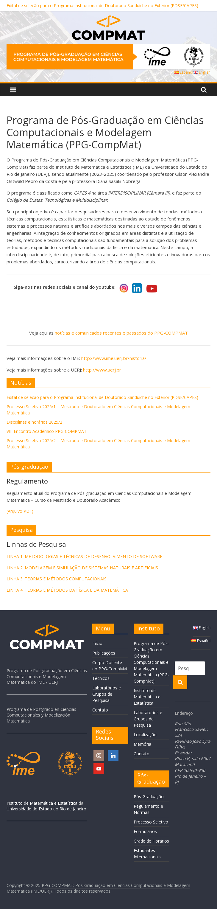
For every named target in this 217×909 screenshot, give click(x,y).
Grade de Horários (151, 841)
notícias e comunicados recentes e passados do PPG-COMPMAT (121, 333)
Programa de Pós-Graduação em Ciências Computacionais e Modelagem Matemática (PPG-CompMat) (151, 662)
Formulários (145, 831)
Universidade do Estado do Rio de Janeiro (46, 809)
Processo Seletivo (151, 822)
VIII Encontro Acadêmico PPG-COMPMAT (47, 431)
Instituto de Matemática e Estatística (42, 803)
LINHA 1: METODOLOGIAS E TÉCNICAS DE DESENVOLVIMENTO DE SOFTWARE (84, 556)
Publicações (103, 653)
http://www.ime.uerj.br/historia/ (113, 358)
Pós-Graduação (149, 796)
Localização (145, 734)
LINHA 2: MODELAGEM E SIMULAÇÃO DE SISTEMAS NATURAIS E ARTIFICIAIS (82, 568)
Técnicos (101, 678)
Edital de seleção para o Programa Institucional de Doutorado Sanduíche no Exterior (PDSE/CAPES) (102, 5)
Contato (100, 710)
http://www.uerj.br (102, 370)
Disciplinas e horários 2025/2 (34, 422)
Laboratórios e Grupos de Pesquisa (106, 694)
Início (97, 643)
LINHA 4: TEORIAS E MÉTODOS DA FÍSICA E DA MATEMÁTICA (67, 590)
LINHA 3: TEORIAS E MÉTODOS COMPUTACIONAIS (57, 579)
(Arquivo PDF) (20, 511)
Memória (142, 744)
